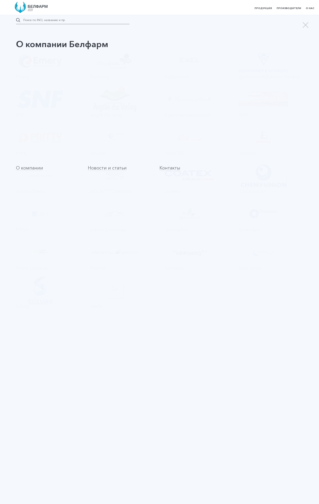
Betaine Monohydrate (36, 369)
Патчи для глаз (26, 155)
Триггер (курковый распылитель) (47, 315)
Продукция (263, 8)
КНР (133, 124)
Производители (289, 8)
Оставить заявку (60, 240)
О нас (310, 8)
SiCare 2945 (29, 424)
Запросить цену (277, 55)
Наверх (29, 458)
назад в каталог (35, 47)
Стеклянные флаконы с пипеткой (46, 342)
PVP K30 (26, 396)
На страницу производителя (159, 294)
